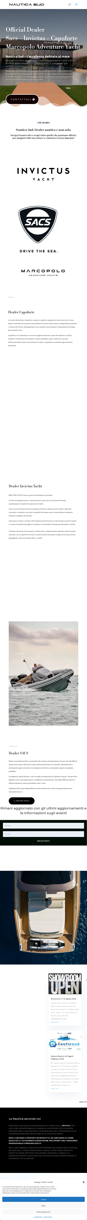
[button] (83, 1182)
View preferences (43, 1212)
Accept (43, 1199)
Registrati (43, 841)
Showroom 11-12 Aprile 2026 (63, 999)
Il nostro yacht (21, 801)
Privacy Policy (48, 1217)
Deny (43, 1205)
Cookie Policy (38, 1217)
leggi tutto (55, 1022)
